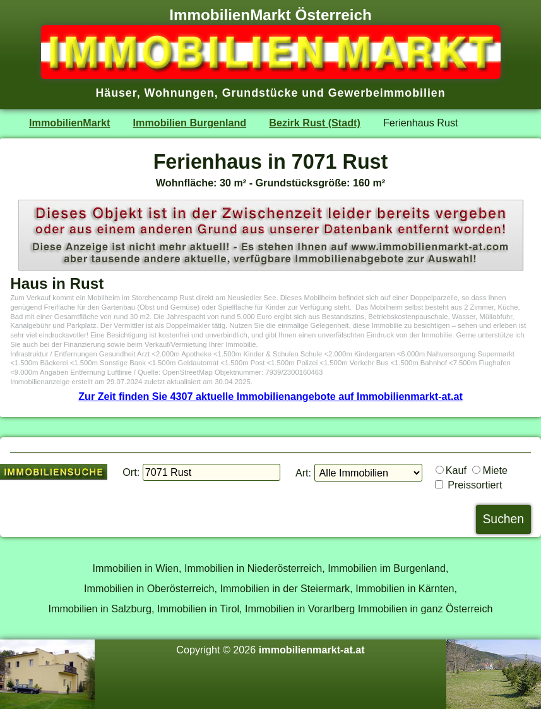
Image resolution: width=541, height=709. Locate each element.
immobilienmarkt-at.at (312, 649)
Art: (303, 472)
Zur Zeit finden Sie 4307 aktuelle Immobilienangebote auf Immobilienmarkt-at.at (270, 396)
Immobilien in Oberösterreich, (150, 588)
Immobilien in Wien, (137, 568)
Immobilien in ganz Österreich (425, 608)
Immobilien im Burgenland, (388, 568)
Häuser (115, 93)
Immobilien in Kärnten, (406, 588)
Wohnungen (180, 93)
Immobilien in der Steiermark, (286, 588)
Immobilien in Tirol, (199, 608)
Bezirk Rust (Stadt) (314, 122)
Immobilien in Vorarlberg (300, 608)
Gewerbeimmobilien (387, 93)
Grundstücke (260, 93)
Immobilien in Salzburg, (101, 608)
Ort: (131, 472)
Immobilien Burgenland (190, 122)
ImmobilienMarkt (69, 122)
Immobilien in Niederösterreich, (254, 568)
